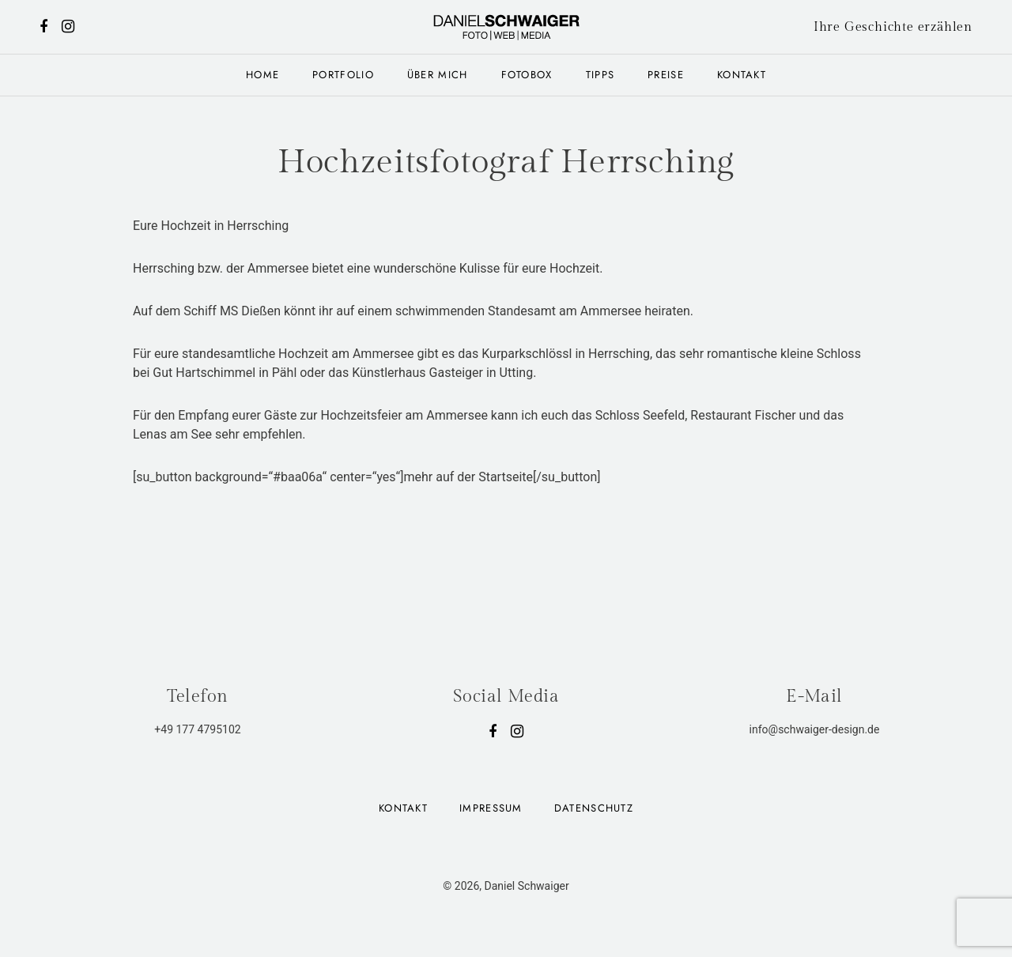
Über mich (437, 74)
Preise (666, 74)
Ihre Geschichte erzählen (893, 27)
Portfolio (343, 74)
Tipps (600, 74)
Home (262, 74)
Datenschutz (593, 808)
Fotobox (527, 74)
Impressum (491, 808)
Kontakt (741, 74)
